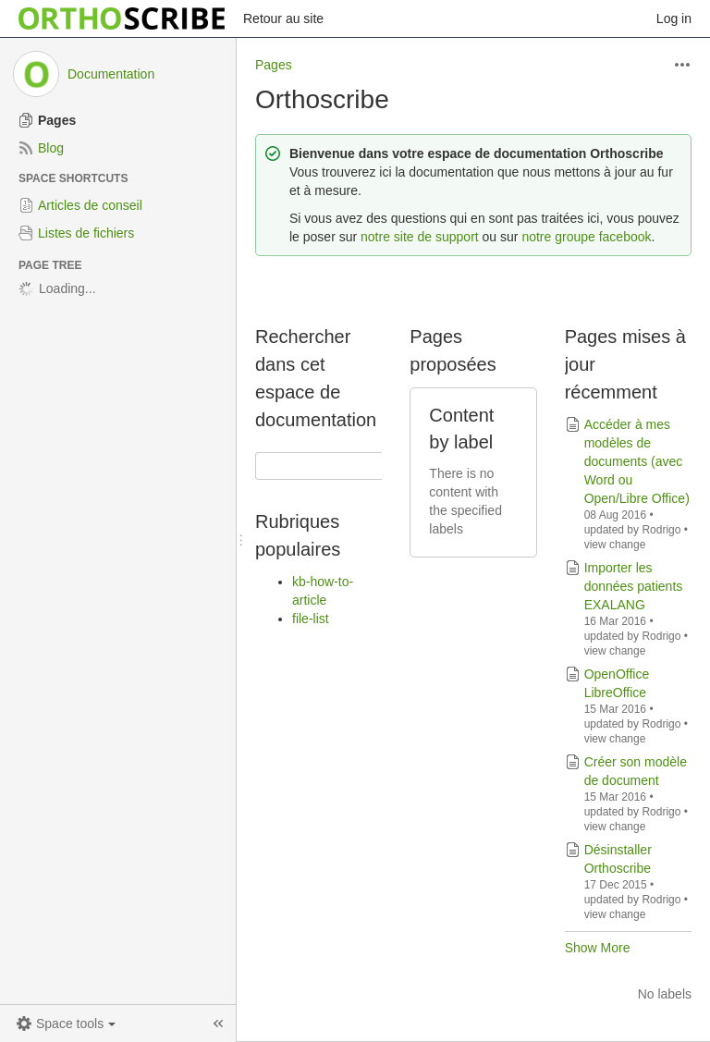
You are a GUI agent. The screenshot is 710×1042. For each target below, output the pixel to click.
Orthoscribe (322, 99)
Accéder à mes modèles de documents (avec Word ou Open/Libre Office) (637, 461)
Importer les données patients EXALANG (633, 586)
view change (615, 544)
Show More (597, 947)
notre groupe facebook (586, 236)
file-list (310, 618)
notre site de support (420, 236)
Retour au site (283, 18)
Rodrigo (661, 529)
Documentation (110, 74)
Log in (674, 18)
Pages (273, 64)
